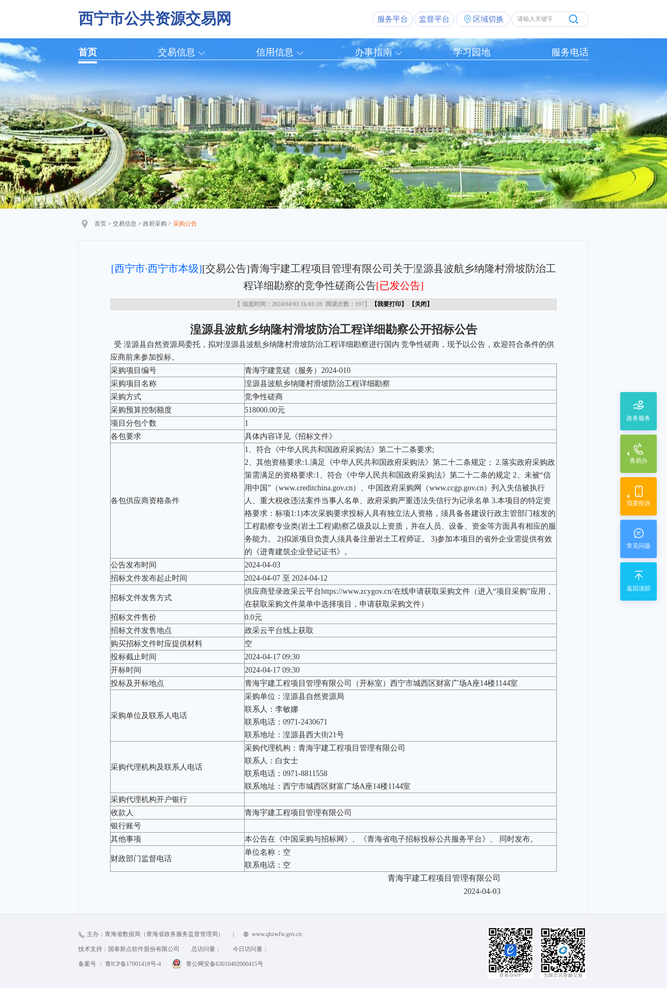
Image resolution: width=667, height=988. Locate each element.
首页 (87, 52)
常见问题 (638, 546)
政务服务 (638, 418)
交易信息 (176, 52)
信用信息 (275, 52)
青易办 (638, 461)
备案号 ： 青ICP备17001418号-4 (119, 964)
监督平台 (434, 19)
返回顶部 (638, 588)
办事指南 (373, 52)
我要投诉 (638, 503)
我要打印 (389, 304)
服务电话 (570, 52)
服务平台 (392, 19)
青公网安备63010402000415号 (224, 964)
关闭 (421, 304)
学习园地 (471, 52)
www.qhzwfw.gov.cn (277, 934)
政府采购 (155, 224)
